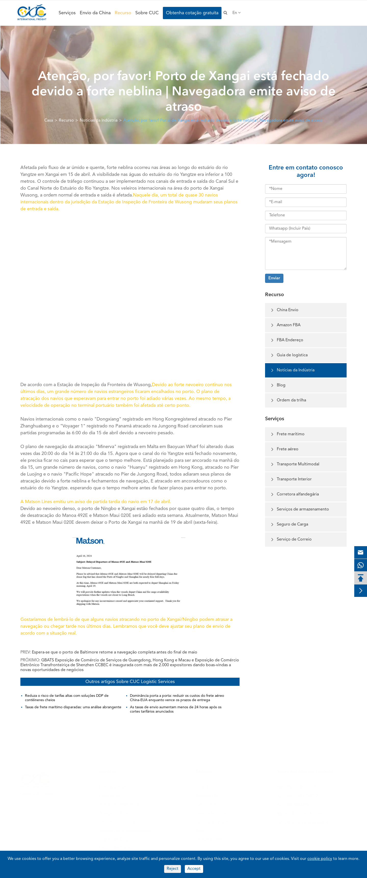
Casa (48, 121)
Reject (172, 869)
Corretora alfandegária (294, 494)
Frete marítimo (287, 434)
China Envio (284, 310)
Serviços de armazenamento (299, 509)
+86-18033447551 (301, 804)
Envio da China (95, 13)
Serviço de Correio (291, 540)
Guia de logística (289, 355)
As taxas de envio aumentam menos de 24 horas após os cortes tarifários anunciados (175, 709)
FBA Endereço (286, 340)
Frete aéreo (284, 449)
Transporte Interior (291, 479)
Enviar (274, 278)
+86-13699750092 (301, 795)
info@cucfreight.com (303, 812)
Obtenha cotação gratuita (192, 13)
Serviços (67, 13)
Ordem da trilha (288, 400)
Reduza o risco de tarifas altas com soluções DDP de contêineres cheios (67, 698)
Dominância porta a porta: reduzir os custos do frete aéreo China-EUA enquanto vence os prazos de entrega (177, 698)
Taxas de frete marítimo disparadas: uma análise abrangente (73, 707)
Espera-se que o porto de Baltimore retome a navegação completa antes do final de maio (114, 652)
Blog (277, 385)
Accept (194, 869)
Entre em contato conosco (305, 770)
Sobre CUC (147, 13)
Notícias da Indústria (98, 121)
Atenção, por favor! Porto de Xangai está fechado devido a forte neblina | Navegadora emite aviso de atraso (223, 121)
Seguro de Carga (289, 524)
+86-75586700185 (301, 786)
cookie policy (319, 859)
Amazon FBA (285, 325)
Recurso (123, 13)
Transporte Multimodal (294, 464)
